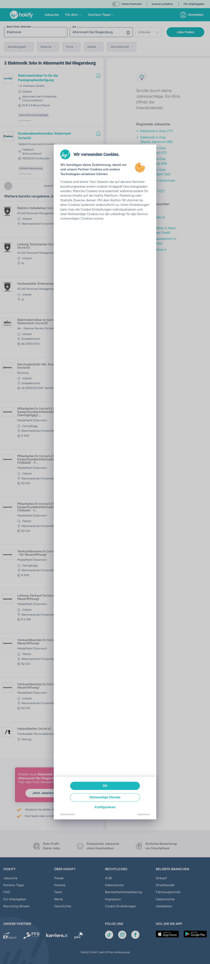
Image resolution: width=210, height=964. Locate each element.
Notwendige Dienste (105, 797)
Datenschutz (67, 814)
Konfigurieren (105, 807)
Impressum (143, 814)
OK (105, 786)
